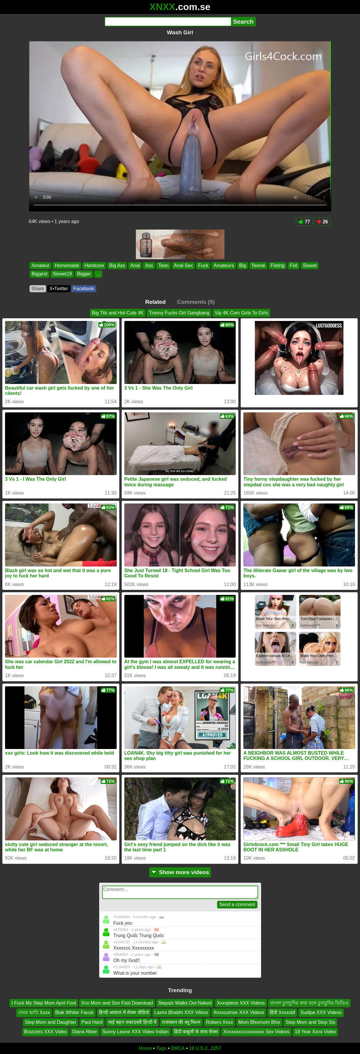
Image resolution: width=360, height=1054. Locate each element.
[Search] (168, 21)
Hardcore (94, 265)
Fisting (277, 265)
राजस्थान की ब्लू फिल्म (181, 1022)
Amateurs (224, 265)
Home (145, 1048)
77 (304, 221)
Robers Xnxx (219, 1022)
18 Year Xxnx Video (315, 1031)
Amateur (40, 265)
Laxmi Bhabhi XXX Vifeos (181, 1012)
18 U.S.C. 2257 (205, 1048)
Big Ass (117, 265)
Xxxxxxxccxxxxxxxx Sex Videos (256, 1031)
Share (38, 288)
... (98, 274)
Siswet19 (62, 274)
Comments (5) (196, 302)
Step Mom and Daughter (50, 1022)
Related (155, 302)
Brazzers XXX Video (45, 1031)
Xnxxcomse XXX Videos (239, 1012)
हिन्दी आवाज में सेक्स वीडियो (124, 1012)
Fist (293, 265)
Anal (135, 265)
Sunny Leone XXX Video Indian (135, 1031)
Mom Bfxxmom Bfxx (259, 1022)
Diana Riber (84, 1031)
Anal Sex (183, 265)
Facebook (84, 288)
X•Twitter (58, 288)
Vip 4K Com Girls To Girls (241, 312)
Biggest (39, 274)
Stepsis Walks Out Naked (185, 1002)
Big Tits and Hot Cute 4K (118, 312)
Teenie (258, 265)
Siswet (310, 265)
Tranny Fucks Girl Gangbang (179, 312)
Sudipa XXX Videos (320, 1012)
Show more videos (180, 872)
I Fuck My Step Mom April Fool (44, 1002)
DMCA (178, 1048)
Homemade (67, 265)
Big (242, 265)
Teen (163, 265)
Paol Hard (92, 1022)
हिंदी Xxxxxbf (282, 1012)
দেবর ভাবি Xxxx (34, 1012)
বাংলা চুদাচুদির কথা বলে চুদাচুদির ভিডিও (309, 1002)
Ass (149, 265)
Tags (161, 1048)
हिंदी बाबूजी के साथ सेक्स (196, 1031)
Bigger (84, 274)
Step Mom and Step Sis (310, 1022)
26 (322, 221)
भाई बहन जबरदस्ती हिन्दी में (132, 1022)
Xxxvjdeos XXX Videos (241, 1002)
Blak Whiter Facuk (74, 1012)
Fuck (203, 265)
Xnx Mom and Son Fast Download (117, 1002)
